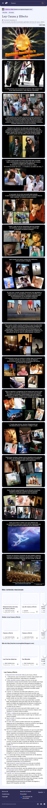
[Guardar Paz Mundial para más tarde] (36, 664)
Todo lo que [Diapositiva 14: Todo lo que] (10, 758)
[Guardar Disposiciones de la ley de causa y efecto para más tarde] (17, 611)
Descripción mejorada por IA (9, 20)
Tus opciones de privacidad (26, 797)
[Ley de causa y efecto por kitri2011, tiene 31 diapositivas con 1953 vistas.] (30, 603)
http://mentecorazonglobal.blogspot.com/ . (21, 9)
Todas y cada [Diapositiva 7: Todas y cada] (10, 713)
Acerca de (5, 791)
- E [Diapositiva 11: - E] (7, 740)
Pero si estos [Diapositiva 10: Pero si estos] (10, 730)
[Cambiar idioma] (41, 792)
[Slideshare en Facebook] (41, 804)
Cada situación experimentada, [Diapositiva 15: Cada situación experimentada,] (16, 763)
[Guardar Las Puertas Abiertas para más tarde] (17, 664)
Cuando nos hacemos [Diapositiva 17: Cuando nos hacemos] (13, 773)
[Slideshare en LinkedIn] (44, 804)
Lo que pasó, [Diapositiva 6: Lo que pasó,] (10, 708)
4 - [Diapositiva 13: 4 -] (7, 754)
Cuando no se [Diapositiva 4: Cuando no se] (10, 691)
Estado (45, 610)
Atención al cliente (25, 791)
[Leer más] (42, 24)
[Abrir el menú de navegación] (3, 3)
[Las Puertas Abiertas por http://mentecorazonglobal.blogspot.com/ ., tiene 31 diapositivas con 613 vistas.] (11, 656)
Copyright (5, 796)
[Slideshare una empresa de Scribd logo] (6, 3)
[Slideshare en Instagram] (37, 804)
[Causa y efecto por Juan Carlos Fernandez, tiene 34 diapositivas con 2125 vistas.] (30, 629)
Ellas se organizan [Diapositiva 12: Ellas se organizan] (12, 746)
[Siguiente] (44, 603)
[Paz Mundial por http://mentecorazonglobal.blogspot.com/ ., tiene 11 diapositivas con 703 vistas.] (30, 656)
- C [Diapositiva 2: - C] (7, 676)
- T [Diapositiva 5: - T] (7, 700)
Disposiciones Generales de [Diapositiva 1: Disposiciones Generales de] (15, 675)
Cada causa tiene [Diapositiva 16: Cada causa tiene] (11, 768)
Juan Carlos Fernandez (10, 610)
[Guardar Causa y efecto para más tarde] (17, 638)
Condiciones (5, 794)
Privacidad (23, 794)
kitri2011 (26, 610)
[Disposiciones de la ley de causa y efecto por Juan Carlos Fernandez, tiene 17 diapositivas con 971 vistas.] (11, 603)
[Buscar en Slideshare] (27, 3)
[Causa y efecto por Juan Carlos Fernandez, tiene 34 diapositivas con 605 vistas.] (11, 629)
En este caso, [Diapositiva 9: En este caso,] (10, 721)
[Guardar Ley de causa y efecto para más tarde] (36, 611)
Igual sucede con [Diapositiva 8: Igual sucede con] (11, 718)
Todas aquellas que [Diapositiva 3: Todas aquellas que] (12, 680)
